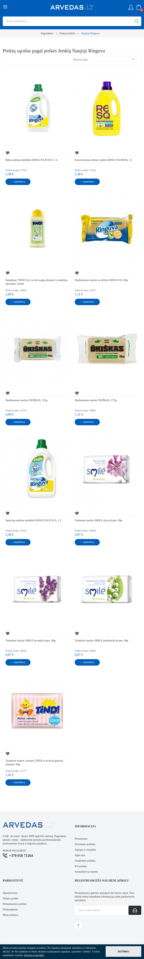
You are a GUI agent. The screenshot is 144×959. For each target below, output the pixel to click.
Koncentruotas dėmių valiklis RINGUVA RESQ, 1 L (104, 159)
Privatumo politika (85, 844)
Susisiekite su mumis (86, 871)
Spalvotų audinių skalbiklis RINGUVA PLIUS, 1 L (33, 520)
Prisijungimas (10, 909)
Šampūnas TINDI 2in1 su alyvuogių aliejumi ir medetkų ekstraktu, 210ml (36, 282)
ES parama (81, 866)
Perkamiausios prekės (14, 903)
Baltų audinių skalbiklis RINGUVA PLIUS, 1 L (31, 159)
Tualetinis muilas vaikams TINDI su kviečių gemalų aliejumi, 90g (34, 762)
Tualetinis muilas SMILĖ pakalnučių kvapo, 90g (101, 640)
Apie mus (80, 855)
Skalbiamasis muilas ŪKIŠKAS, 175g (96, 400)
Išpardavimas (10, 892)
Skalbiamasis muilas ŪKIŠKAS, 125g (26, 400)
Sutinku (123, 951)
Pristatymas (81, 838)
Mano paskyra (10, 914)
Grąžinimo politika (85, 860)
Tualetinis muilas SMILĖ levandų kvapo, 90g (30, 640)
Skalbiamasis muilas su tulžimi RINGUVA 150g (101, 280)
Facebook (78, 925)
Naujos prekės (10, 898)
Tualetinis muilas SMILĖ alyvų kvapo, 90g (98, 520)
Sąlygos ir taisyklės (85, 849)
